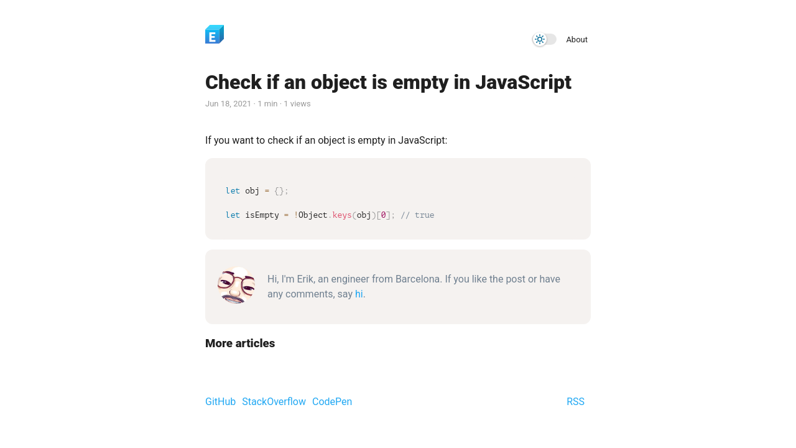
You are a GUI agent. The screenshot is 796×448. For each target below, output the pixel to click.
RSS (576, 402)
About (577, 39)
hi (359, 294)
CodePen (332, 402)
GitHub (220, 402)
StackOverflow (274, 402)
